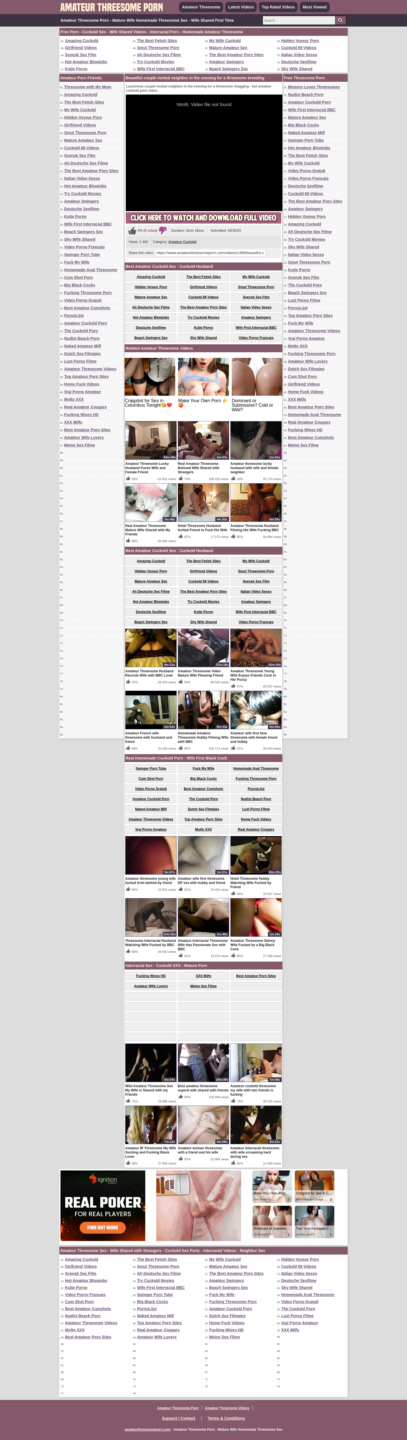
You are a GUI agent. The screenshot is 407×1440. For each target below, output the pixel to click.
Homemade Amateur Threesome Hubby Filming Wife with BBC (203, 737)
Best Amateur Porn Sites (87, 430)
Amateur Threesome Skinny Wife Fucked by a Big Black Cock (252, 945)
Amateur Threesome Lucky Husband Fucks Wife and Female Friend (147, 468)
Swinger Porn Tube (82, 254)
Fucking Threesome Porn (88, 292)
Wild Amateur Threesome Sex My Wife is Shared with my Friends (149, 1090)
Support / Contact (178, 1418)
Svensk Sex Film (80, 54)
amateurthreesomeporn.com (147, 1430)
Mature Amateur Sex (228, 47)
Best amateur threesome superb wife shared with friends (203, 1088)
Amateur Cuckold (182, 242)
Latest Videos (241, 7)
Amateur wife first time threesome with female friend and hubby (253, 737)
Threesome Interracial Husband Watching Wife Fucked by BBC (150, 943)
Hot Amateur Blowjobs (86, 62)
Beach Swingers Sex (228, 69)
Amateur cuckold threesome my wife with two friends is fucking (253, 1090)
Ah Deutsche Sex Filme (159, 54)
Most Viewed (315, 7)
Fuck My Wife (76, 262)
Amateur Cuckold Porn (85, 323)
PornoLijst (74, 315)
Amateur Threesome (201, 7)
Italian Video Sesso (299, 54)
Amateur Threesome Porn (178, 1408)
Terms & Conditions (226, 1418)
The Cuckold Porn (81, 331)
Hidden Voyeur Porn (300, 40)
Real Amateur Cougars (85, 407)
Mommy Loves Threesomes (314, 87)
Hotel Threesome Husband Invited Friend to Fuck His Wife (202, 528)
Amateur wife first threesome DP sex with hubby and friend (201, 881)
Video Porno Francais (84, 247)
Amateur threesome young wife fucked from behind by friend (150, 881)
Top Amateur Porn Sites (86, 376)
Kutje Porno (76, 69)
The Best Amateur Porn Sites (236, 54)
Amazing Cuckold (81, 40)
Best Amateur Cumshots (87, 308)
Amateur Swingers (226, 62)
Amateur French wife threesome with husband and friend (148, 737)
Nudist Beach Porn (81, 338)
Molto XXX (74, 399)
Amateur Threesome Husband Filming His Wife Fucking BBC (254, 528)
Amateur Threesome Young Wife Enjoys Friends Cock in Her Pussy (253, 675)
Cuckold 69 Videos (298, 47)
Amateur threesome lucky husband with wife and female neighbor (254, 468)
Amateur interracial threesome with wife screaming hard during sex (254, 1152)
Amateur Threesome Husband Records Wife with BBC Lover (149, 673)
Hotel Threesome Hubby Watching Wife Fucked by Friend (250, 883)
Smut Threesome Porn (158, 47)
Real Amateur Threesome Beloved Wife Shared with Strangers (198, 468)
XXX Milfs (73, 422)
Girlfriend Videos (81, 47)
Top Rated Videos (278, 7)
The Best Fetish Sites (157, 40)
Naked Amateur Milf (82, 346)
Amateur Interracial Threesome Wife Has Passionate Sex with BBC (203, 945)
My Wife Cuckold (225, 40)
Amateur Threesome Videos (90, 369)
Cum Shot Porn (78, 277)
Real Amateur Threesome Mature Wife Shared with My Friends (147, 530)
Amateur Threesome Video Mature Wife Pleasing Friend (200, 673)
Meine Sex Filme (79, 445)
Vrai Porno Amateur (82, 391)
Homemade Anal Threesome (90, 270)
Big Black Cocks (79, 285)
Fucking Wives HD (81, 414)
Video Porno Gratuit (82, 300)
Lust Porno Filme (80, 361)
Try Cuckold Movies (155, 62)
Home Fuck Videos (81, 384)
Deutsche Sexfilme (299, 62)
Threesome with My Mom (87, 87)
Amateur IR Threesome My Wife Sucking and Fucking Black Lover (150, 1152)
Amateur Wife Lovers (84, 437)
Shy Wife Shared (296, 69)
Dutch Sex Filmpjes (82, 353)
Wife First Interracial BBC (161, 69)
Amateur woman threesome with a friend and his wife (200, 1150)
